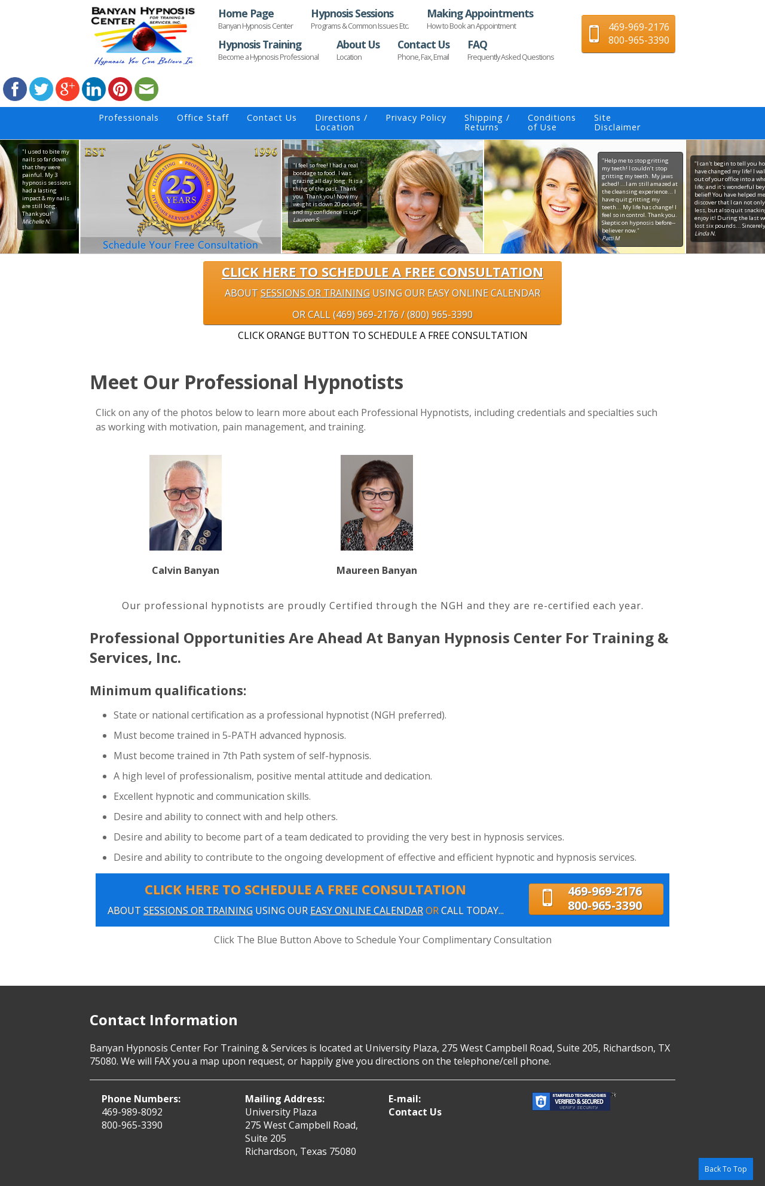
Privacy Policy (415, 117)
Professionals (129, 117)
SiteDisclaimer (617, 122)
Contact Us (423, 49)
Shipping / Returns (487, 122)
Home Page (255, 18)
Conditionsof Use (552, 122)
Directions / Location (341, 122)
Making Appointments (480, 18)
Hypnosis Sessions (360, 18)
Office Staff (203, 117)
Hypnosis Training (268, 49)
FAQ (510, 49)
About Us (358, 49)
